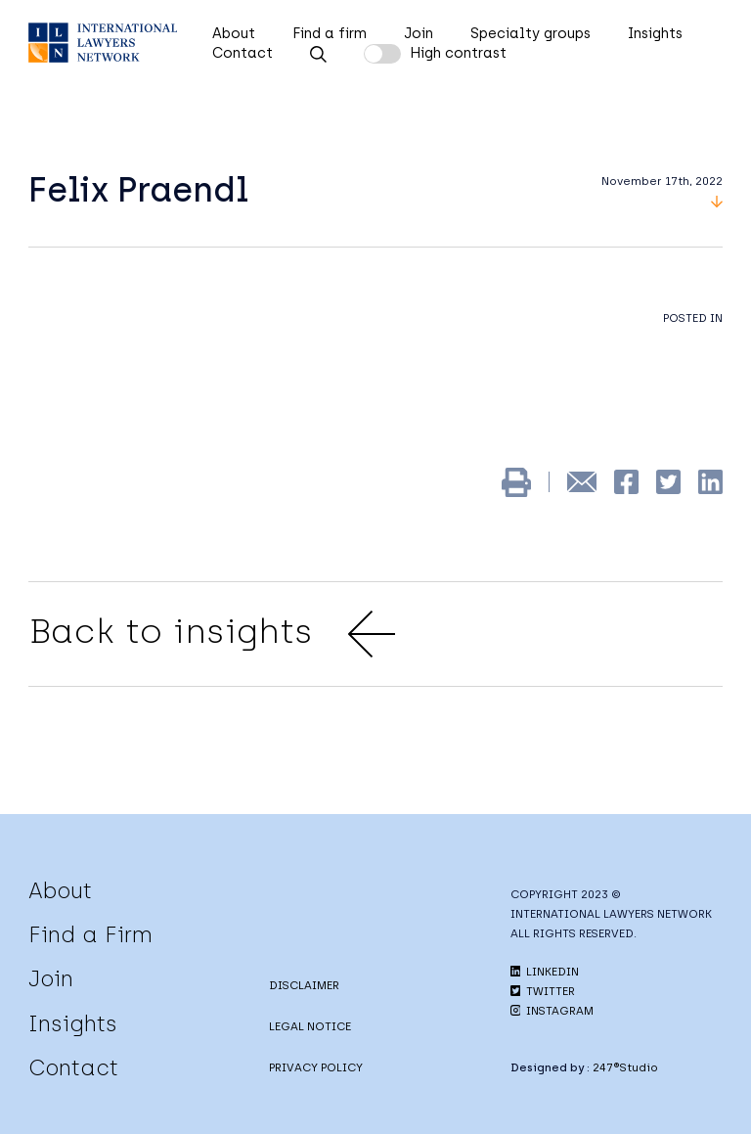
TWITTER (542, 991)
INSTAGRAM (552, 1011)
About (233, 33)
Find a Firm (90, 934)
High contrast (458, 53)
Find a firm (329, 33)
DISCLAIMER (304, 985)
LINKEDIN (544, 971)
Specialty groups (530, 33)
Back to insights (211, 634)
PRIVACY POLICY (316, 1067)
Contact (242, 53)
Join (418, 33)
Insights (655, 33)
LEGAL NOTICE (310, 1026)
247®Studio (625, 1067)
